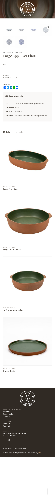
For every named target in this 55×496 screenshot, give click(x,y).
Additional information (14, 134)
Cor (4, 103)
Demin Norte (28, 142)
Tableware (7, 91)
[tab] (14, 135)
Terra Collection (20, 91)
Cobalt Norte (19, 142)
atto (40, 491)
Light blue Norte (38, 142)
